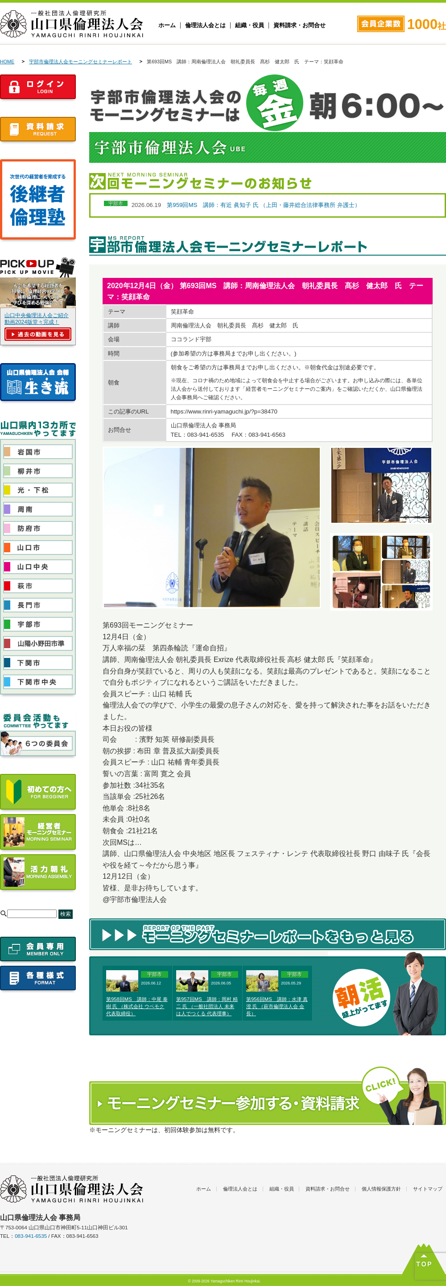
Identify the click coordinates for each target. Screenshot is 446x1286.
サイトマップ (427, 1188)
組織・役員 (249, 25)
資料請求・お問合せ (299, 25)
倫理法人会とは (205, 25)
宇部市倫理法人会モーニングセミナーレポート (80, 61)
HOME (7, 61)
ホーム (167, 25)
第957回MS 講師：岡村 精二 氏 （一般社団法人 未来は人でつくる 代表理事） (207, 1006)
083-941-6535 (31, 1236)
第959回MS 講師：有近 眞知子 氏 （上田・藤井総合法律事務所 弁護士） (263, 205)
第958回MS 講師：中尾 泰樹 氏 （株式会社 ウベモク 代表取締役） (137, 1006)
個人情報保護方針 (381, 1188)
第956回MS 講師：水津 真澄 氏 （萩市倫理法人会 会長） (277, 1006)
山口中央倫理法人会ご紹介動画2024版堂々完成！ (36, 318)
